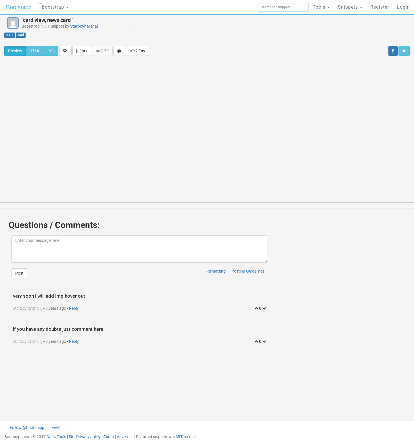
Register (379, 7)
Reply (74, 308)
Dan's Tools (56, 436)
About (108, 436)
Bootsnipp (19, 7)
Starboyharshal (84, 26)
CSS (51, 51)
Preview (15, 51)
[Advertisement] (247, 30)
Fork (81, 51)
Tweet (55, 427)
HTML (34, 51)
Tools (321, 7)
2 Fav (138, 51)
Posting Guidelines (247, 271)
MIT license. (186, 436)
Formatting (216, 271)
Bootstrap (53, 5)
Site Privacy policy (85, 436)
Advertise (125, 436)
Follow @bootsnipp (27, 427)
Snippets (350, 7)
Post (19, 273)
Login (403, 7)
